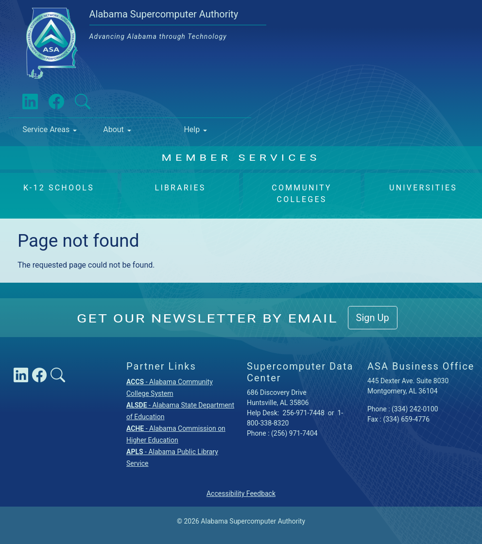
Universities (423, 187)
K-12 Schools (58, 187)
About (113, 129)
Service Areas (45, 129)
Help (192, 129)
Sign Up (372, 317)
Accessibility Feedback (241, 493)
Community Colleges (301, 193)
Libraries (180, 187)
